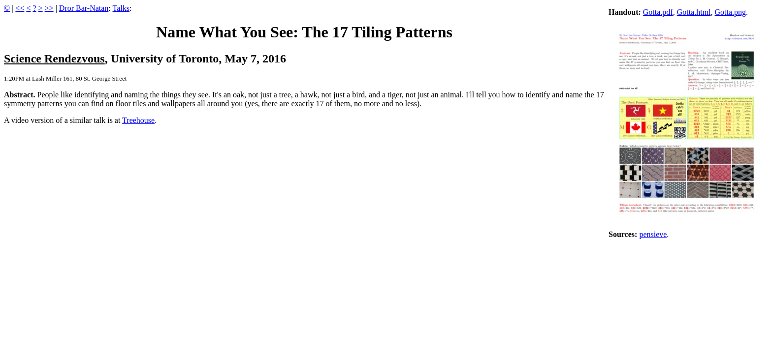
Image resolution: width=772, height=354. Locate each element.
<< (19, 8)
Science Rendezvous (54, 58)
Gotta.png (730, 12)
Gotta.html (694, 12)
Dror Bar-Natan (84, 8)
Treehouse (138, 120)
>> (49, 8)
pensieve (653, 234)
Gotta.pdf (658, 12)
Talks (121, 8)
